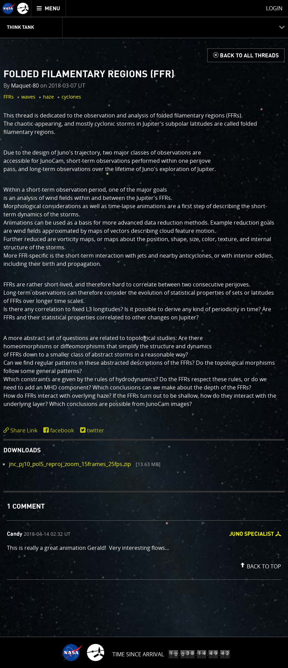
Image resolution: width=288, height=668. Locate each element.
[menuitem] (48, 8)
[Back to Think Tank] (246, 55)
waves (28, 96)
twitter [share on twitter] (95, 430)
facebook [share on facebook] (62, 430)
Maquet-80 (25, 85)
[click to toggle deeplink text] (21, 430)
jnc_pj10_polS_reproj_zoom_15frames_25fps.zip (70, 464)
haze (48, 96)
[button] (260, 565)
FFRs (8, 96)
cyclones (71, 96)
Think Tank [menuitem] (20, 27)
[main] (144, 334)
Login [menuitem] (274, 8)
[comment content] (144, 548)
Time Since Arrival (138, 654)
